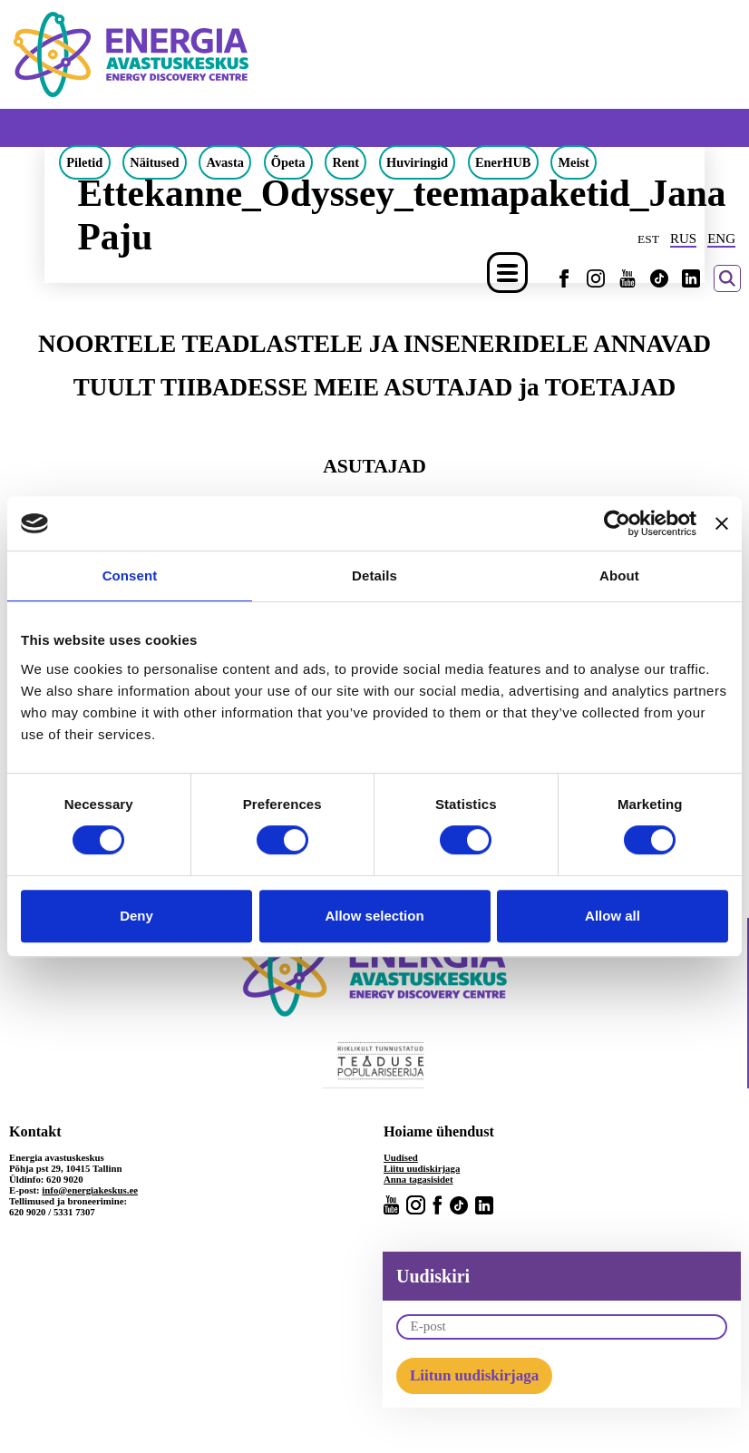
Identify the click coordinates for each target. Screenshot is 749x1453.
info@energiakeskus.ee (90, 1190)
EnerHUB (503, 162)
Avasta (225, 162)
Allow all (612, 915)
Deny (136, 915)
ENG (721, 238)
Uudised (401, 1157)
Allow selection (374, 915)
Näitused (154, 162)
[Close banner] (721, 523)
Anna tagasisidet (418, 1179)
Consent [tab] (130, 575)
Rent (345, 162)
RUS (683, 238)
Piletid (84, 162)
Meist (573, 162)
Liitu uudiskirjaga (422, 1168)
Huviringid (417, 162)
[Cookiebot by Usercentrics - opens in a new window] (617, 523)
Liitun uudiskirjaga (474, 1375)
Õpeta (288, 162)
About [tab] (619, 575)
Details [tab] (374, 575)
